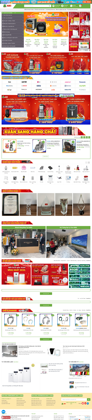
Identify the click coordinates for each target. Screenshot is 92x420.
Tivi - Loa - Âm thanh (8, 17)
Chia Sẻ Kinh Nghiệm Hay (9, 344)
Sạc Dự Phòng (50, 171)
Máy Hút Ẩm (63, 260)
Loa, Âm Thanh (82, 298)
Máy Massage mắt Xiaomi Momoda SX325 (81, 330)
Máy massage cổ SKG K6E (28, 330)
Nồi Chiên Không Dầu (15, 182)
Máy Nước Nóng (74, 260)
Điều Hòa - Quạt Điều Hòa (9, 26)
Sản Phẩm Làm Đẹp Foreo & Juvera (54, 42)
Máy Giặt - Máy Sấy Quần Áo (9, 23)
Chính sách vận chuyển (21, 402)
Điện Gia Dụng (7, 32)
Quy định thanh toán (6, 403)
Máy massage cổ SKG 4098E (46, 330)
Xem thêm (16, 361)
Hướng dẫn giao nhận (50, 403)
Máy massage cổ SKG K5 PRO (63, 330)
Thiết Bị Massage (41, 171)
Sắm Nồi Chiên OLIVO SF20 (28, 41)
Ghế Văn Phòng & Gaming (6, 172)
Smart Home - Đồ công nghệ (9, 46)
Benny (80, 310)
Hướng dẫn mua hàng (72, 9)
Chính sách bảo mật (20, 400)
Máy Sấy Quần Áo (57, 260)
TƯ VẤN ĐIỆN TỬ (74, 362)
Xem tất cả (45, 156)
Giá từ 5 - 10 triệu (73, 310)
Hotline (74, 5)
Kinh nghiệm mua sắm (61, 9)
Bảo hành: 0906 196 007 (36, 402)
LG (77, 310)
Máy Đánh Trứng (77, 181)
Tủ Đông (68, 181)
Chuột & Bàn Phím (15, 171)
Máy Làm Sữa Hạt (23, 181)
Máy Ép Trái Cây (77, 171)
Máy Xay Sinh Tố (86, 171)
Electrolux (84, 310)
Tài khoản (66, 5)
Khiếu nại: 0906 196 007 (36, 403)
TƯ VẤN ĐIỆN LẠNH (7, 362)
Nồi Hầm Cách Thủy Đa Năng (68, 172)
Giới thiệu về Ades (29, 9)
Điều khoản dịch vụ (50, 405)
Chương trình (57, 5)
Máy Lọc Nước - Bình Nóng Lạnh (10, 29)
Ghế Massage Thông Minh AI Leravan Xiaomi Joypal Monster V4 (83, 145)
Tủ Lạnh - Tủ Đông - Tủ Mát (9, 20)
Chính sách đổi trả (20, 403)
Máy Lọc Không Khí (32, 182)
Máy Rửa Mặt (24, 171)
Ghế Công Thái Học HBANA (46, 41)
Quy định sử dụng (20, 405)
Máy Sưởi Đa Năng (6, 182)
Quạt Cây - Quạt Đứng (59, 172)
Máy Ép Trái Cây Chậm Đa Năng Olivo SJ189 (23, 144)
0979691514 (41, 395)
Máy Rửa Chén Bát (50, 182)
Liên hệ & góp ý (5, 402)
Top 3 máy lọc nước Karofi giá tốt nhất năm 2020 (73, 346)
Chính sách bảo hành (40, 9)
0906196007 (11, 395)
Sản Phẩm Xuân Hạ (8, 15)
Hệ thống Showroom (50, 9)
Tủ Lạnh (41, 181)
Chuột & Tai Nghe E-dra (64, 40)
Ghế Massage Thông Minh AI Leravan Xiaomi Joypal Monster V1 (53, 144)
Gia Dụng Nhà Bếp (7, 34)
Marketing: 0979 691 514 (36, 405)
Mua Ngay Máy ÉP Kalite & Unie (37, 41)
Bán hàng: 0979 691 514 (36, 400)
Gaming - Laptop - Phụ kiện (9, 43)
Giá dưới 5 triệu (66, 310)
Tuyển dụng (4, 400)
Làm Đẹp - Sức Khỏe (8, 40)
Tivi (78, 298)
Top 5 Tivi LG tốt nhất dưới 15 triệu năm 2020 (82, 387)
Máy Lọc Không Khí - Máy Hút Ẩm (10, 37)
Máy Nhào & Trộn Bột (86, 182)
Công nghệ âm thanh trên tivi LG (80, 382)
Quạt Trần (59, 181)
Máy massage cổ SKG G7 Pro (10, 330)
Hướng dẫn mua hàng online (37, 416)
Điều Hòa (32, 171)
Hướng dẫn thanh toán (51, 402)
